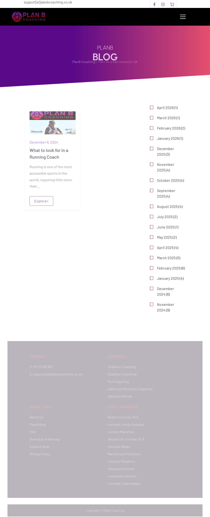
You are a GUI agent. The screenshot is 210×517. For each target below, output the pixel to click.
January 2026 (168, 138)
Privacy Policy (41, 453)
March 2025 (166, 257)
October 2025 (168, 180)
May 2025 (164, 237)
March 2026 (166, 117)
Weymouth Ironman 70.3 (125, 439)
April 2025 (165, 247)
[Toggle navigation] (182, 16)
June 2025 (165, 227)
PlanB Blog (39, 424)
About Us (37, 417)
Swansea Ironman (120, 468)
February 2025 (168, 268)
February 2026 (168, 128)
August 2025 (167, 206)
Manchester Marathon (123, 453)
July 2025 (165, 216)
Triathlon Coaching (121, 368)
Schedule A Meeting (46, 439)
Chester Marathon (120, 460)
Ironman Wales (118, 446)
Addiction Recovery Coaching (129, 389)
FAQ (34, 431)
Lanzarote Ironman (121, 475)
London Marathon (120, 431)
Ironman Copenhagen (123, 482)
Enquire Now (40, 446)
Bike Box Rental (119, 396)
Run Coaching (117, 382)
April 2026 (165, 107)
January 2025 (168, 278)
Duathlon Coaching (121, 375)
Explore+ (41, 200)
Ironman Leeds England (125, 424)
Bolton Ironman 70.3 (122, 417)
